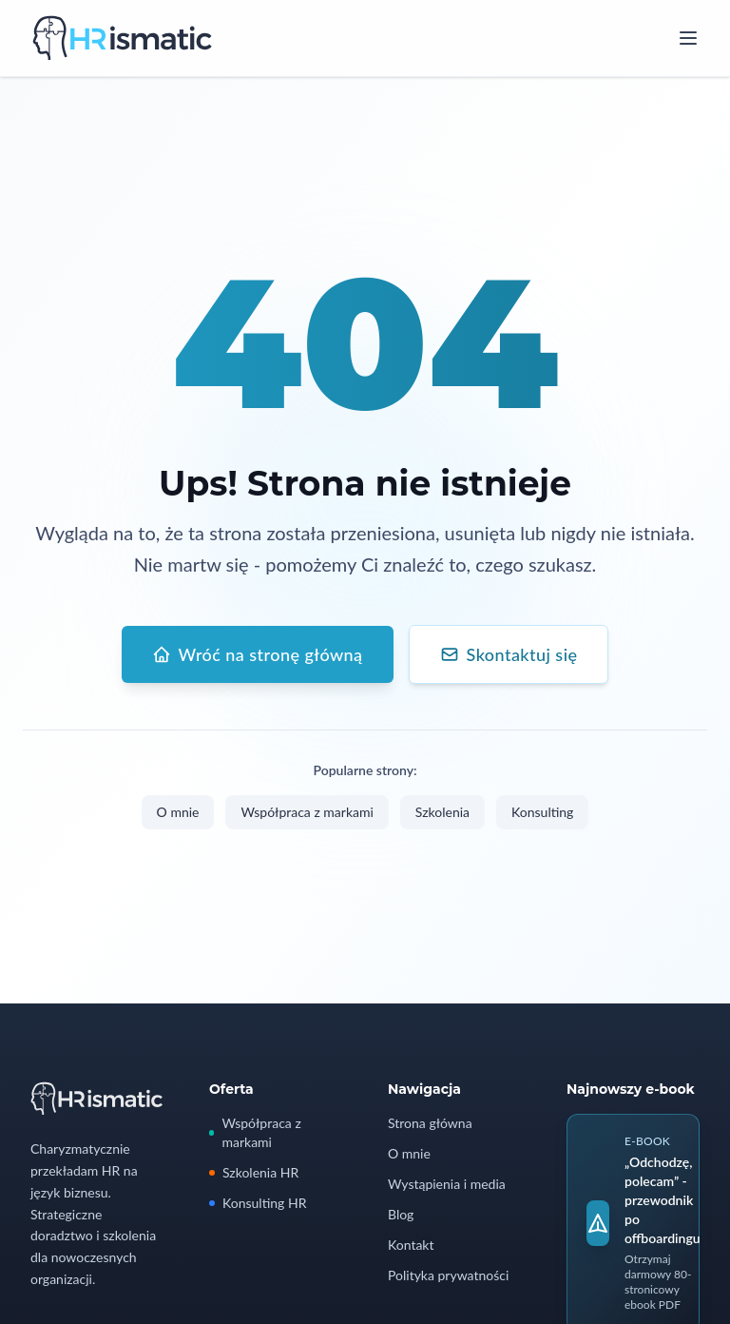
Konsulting (542, 813)
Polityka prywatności (448, 1275)
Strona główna (430, 1123)
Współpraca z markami (306, 813)
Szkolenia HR (253, 1172)
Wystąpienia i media (447, 1184)
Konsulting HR (257, 1203)
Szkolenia (442, 813)
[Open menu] (688, 38)
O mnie (178, 813)
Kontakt (411, 1244)
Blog (400, 1214)
